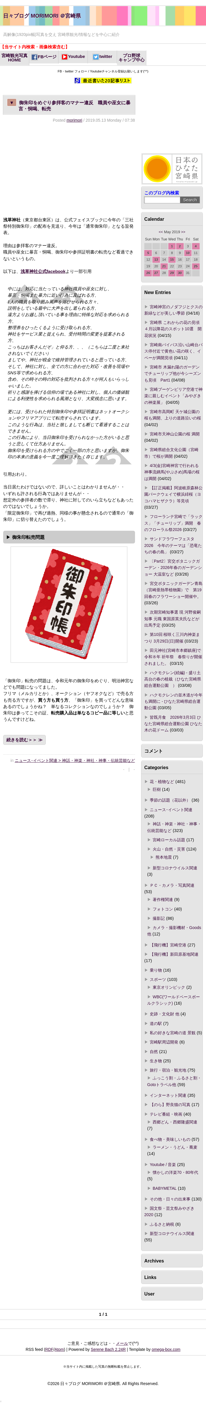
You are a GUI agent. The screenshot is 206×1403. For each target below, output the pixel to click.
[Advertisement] (69, 169)
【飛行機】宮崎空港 (168, 945)
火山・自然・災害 (169, 849)
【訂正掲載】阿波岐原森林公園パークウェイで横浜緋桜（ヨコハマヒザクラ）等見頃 (173, 494)
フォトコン (163, 909)
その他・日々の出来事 (170, 1199)
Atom (59, 1349)
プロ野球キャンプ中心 (132, 57)
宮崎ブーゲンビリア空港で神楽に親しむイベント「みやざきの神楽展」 (173, 396)
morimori (74, 120)
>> (183, 232)
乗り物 (156, 970)
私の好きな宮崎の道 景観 (173, 1032)
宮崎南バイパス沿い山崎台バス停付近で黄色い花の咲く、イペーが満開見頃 (173, 351)
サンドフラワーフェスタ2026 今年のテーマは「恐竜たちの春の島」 (173, 545)
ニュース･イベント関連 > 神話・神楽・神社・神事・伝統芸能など (75, 760)
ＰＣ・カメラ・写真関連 (172, 885)
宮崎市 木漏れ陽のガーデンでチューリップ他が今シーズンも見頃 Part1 (172, 373)
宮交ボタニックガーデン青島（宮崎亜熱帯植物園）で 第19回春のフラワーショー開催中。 (173, 590)
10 (188, 253)
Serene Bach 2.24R (108, 1349)
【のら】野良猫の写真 (170, 1104)
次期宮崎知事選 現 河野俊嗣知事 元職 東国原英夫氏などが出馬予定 (172, 618)
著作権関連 (163, 899)
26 (148, 273)
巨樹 (157, 789)
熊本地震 (164, 857)
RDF (49, 1349)
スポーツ (158, 979)
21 (164, 266)
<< (161, 232)
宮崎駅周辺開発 (164, 1042)
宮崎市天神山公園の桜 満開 (175, 434)
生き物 (156, 1061)
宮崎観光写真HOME (14, 57)
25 (196, 266)
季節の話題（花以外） (170, 800)
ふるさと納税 (162, 1224)
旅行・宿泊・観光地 (168, 1070)
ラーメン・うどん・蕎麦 (175, 1147)
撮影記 (159, 918)
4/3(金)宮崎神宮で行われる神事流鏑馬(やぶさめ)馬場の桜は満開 (172, 472)
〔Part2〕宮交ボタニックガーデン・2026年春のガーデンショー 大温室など (173, 567)
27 (156, 273)
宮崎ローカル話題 (169, 840)
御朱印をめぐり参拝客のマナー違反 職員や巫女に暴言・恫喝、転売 (68, 104)
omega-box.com (166, 1349)
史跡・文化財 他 (164, 1014)
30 (180, 273)
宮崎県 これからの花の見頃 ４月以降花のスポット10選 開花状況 (174, 329)
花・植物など (162, 781)
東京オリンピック (169, 987)
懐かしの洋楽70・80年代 (175, 1172)
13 (156, 259)
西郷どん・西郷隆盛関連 (175, 1122)
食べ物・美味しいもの (170, 1139)
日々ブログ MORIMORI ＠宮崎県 (42, 16)
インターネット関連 (168, 1095)
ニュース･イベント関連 (171, 809)
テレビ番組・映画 (166, 1114)
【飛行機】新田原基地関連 (174, 954)
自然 (154, 1051)
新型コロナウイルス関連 (175, 868)
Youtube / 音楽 (163, 1164)
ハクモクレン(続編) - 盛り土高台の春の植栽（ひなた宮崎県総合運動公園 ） (172, 679)
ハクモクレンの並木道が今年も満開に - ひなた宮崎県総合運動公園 (173, 701)
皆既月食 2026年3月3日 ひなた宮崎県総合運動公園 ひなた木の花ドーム (173, 724)
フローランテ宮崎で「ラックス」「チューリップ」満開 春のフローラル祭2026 (173, 523)
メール (122, 1343)
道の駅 (156, 1023)
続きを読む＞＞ (21, 740)
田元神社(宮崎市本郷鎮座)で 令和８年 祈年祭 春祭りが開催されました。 (173, 657)
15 (172, 259)
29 (172, 273)
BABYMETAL (165, 1188)
